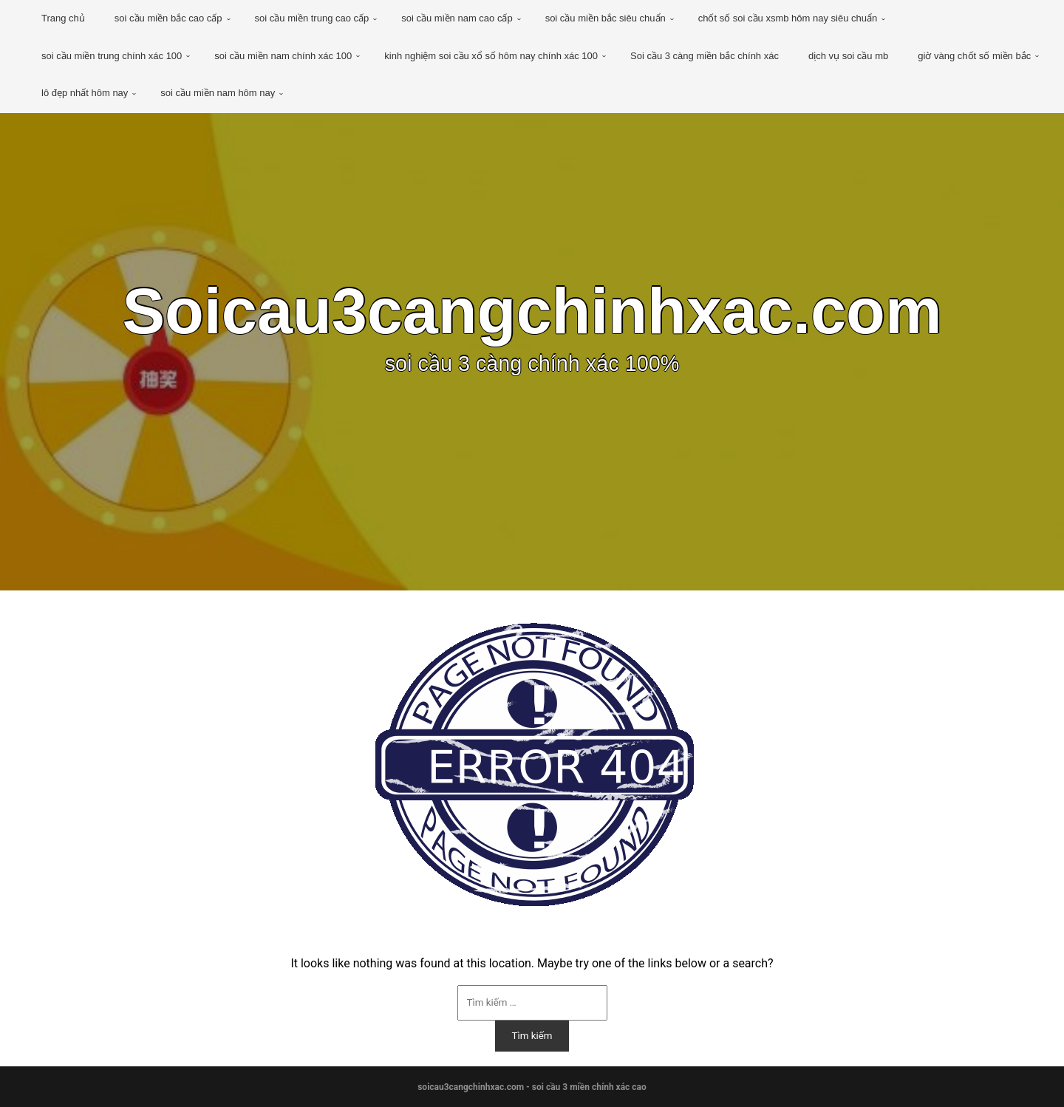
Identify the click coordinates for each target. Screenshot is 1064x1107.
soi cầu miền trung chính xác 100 (111, 55)
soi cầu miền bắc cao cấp (168, 18)
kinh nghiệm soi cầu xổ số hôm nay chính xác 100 (491, 55)
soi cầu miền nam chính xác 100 (283, 55)
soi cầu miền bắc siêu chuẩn (605, 18)
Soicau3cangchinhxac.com (531, 311)
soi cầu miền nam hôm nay (217, 92)
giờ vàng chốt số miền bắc (974, 55)
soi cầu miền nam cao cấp (456, 18)
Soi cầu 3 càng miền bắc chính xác (704, 55)
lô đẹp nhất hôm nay (84, 92)
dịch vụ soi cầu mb (848, 55)
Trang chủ (63, 18)
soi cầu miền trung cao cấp (312, 18)
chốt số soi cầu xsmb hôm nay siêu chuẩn (787, 18)
